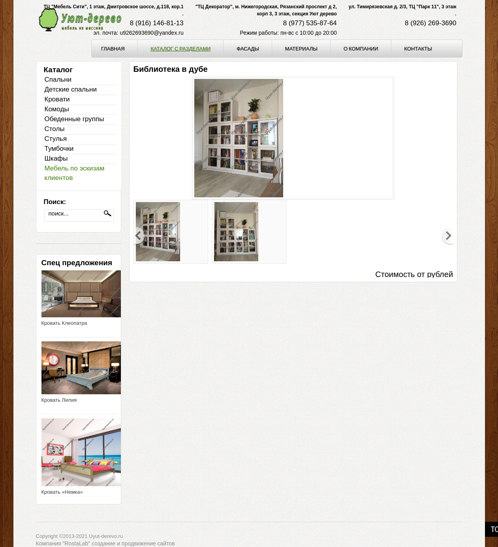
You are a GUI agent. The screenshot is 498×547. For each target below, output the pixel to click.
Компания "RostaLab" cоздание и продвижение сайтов (105, 543)
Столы (55, 129)
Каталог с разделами (181, 48)
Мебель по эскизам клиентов (75, 173)
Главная (113, 48)
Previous (139, 236)
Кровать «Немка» (62, 492)
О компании (361, 48)
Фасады (248, 48)
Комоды (57, 109)
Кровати (57, 99)
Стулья (56, 138)
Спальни (58, 79)
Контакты (418, 48)
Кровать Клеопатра (64, 323)
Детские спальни (71, 89)
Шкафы (56, 158)
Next (447, 236)
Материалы (301, 48)
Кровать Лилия (59, 400)
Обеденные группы (74, 119)
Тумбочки (59, 148)
